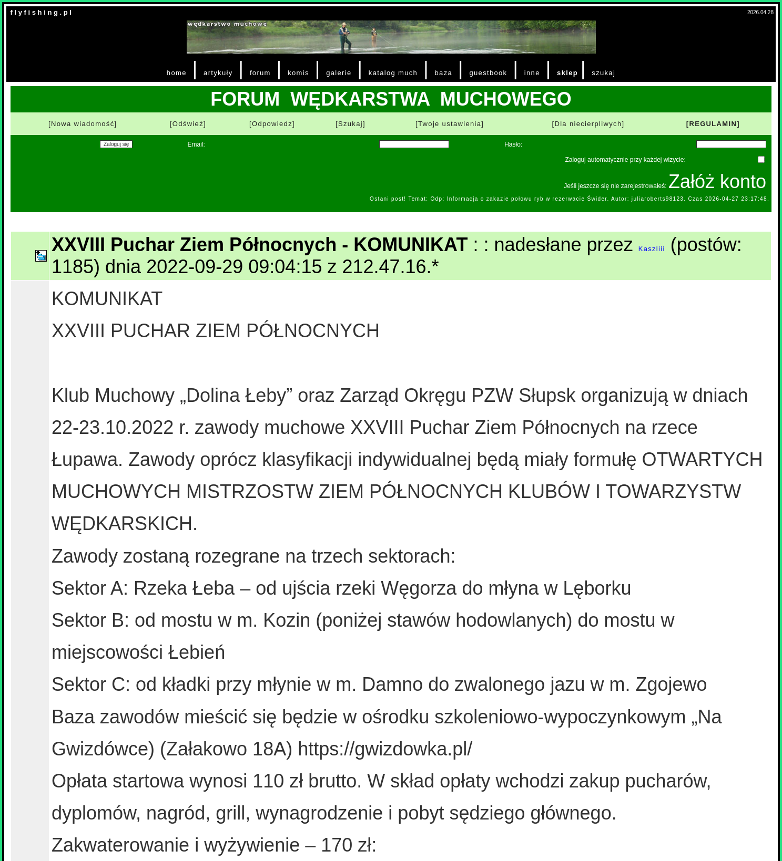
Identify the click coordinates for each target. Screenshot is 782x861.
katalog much (393, 73)
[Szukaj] (350, 124)
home (177, 73)
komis (298, 73)
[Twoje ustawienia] (449, 124)
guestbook (488, 73)
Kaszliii (651, 249)
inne (532, 73)
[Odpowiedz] (272, 124)
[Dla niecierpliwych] (588, 124)
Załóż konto (717, 181)
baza (444, 73)
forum (260, 73)
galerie (338, 73)
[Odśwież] (188, 124)
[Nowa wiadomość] (82, 124)
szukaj (603, 73)
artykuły (218, 73)
